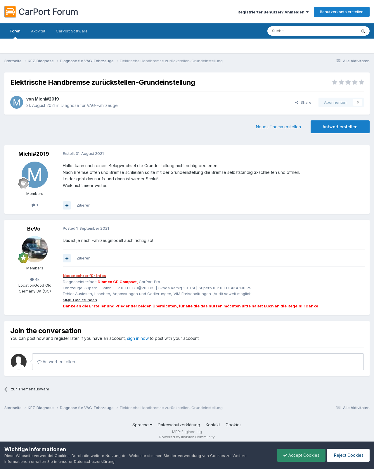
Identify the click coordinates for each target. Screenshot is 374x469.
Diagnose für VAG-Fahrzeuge (89, 105)
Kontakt (213, 424)
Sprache (142, 424)
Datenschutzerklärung (179, 424)
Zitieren (84, 205)
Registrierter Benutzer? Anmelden (273, 12)
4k (34, 279)
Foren (15, 34)
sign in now (138, 338)
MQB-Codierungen (80, 299)
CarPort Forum (41, 12)
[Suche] (297, 31)
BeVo (33, 229)
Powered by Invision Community (187, 437)
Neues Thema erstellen (278, 126)
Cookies (234, 424)
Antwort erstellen (340, 126)
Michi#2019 (47, 98)
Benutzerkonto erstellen (341, 11)
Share (303, 102)
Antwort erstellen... (57, 361)
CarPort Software (72, 31)
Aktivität (38, 31)
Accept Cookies (301, 455)
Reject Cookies (348, 455)
